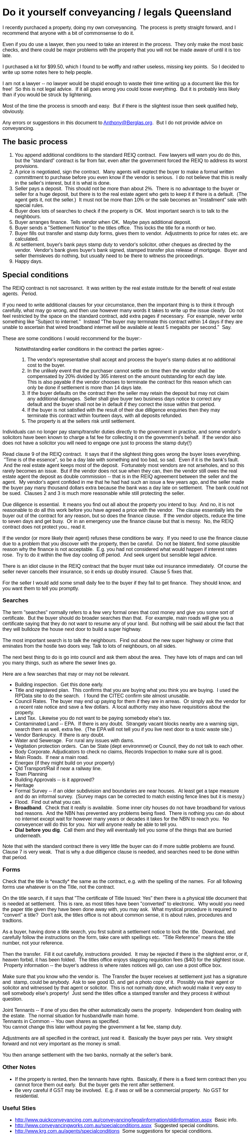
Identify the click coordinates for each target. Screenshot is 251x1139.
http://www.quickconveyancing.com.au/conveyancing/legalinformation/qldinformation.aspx (113, 1120)
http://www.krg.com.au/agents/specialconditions (67, 1131)
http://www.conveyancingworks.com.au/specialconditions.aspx (83, 1125)
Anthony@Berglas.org (128, 122)
